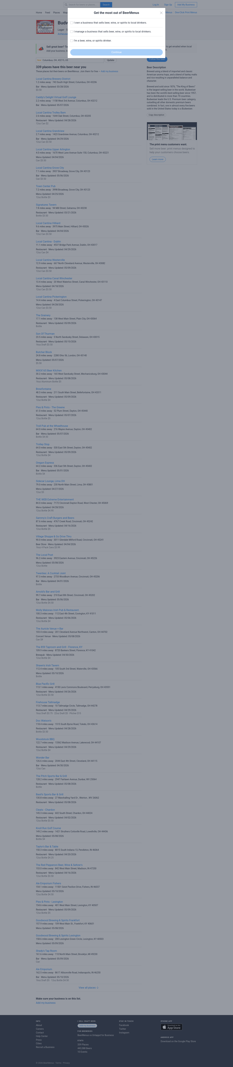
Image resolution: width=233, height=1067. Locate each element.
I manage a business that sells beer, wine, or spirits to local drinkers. (112, 31)
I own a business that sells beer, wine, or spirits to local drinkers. (110, 22)
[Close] (161, 13)
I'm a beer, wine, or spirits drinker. (93, 40)
